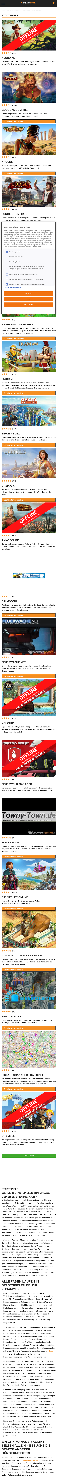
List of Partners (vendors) (13, 287)
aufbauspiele (27, 11)
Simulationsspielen (30, 1460)
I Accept (28, 299)
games (9, 11)
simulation (16, 11)
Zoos (51, 1351)
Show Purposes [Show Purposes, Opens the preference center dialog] (28, 310)
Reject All (28, 293)
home (3, 11)
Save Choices (28, 304)
